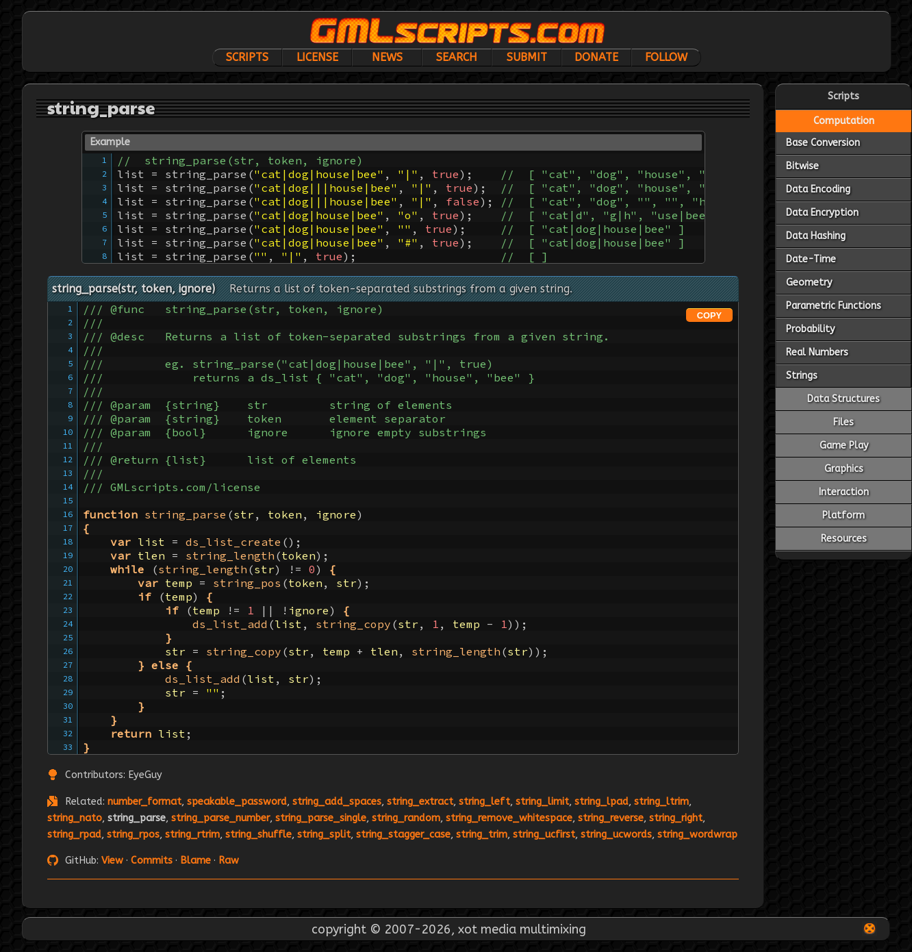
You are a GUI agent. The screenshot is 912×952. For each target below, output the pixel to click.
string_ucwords (616, 834)
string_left (484, 801)
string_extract (420, 801)
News (387, 57)
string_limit (542, 801)
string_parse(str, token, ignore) (133, 288)
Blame (195, 860)
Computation (843, 121)
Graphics (843, 469)
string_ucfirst (544, 834)
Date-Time (811, 259)
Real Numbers (817, 352)
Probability (810, 329)
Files (843, 422)
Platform (843, 515)
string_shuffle (258, 834)
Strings (802, 375)
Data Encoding (818, 189)
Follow (666, 57)
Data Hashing (816, 236)
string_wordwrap (697, 834)
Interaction (844, 492)
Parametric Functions (833, 306)
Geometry (809, 282)
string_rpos (133, 834)
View (112, 860)
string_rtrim (192, 834)
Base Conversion (823, 143)
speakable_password (237, 801)
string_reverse (611, 818)
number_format (144, 801)
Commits (152, 860)
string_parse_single (320, 818)
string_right (675, 818)
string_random (406, 818)
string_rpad (74, 834)
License (317, 57)
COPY (709, 315)
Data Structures (843, 399)
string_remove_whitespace (509, 818)
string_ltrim (661, 801)
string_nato (74, 818)
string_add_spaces (336, 801)
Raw (228, 860)
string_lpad (601, 801)
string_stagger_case (403, 834)
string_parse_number (220, 818)
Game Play (844, 445)
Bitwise (802, 166)
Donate (596, 57)
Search (456, 57)
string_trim (481, 834)
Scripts (247, 57)
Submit (527, 57)
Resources (844, 538)
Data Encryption (822, 212)
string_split (324, 834)
